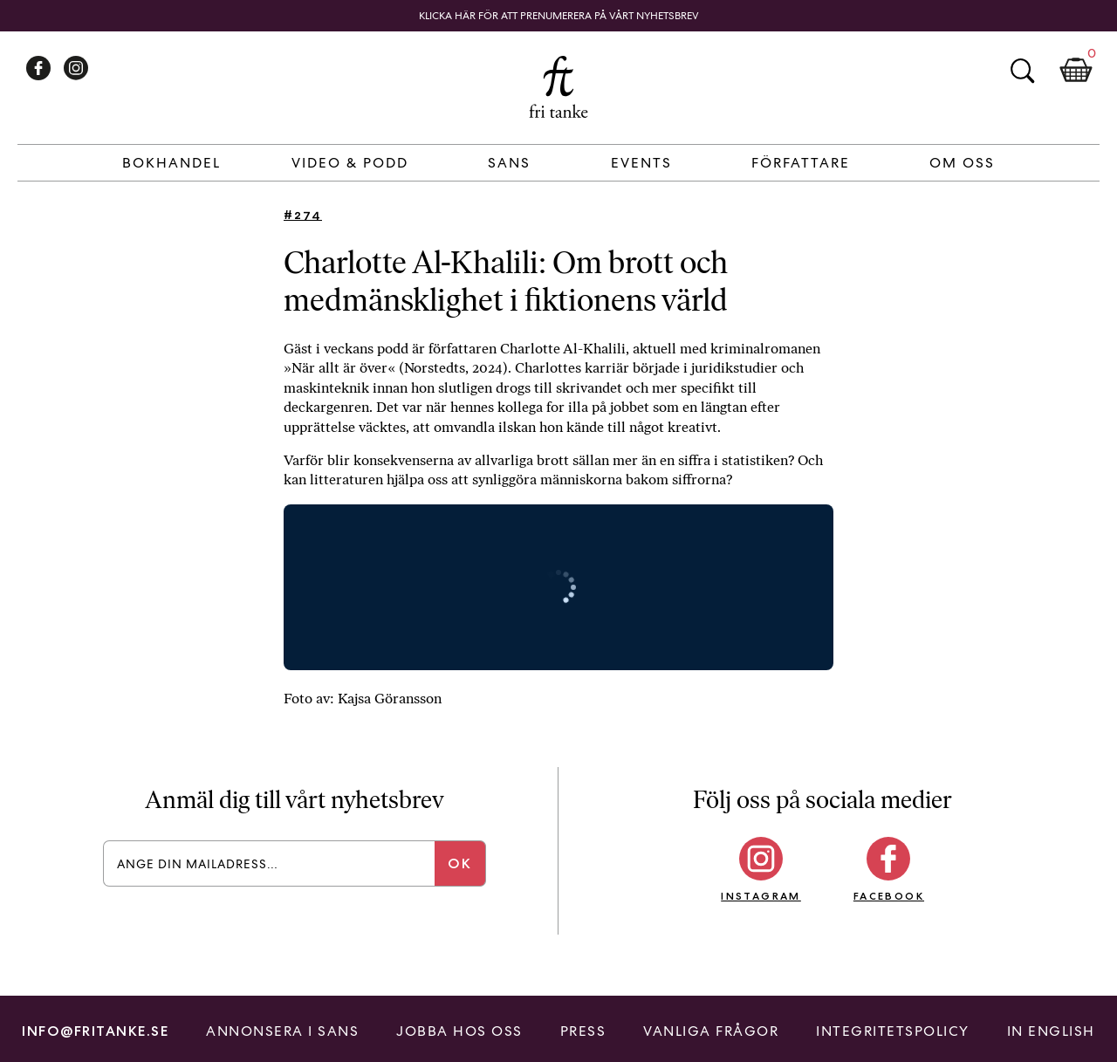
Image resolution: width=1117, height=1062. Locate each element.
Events (641, 163)
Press (583, 1031)
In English (1051, 1031)
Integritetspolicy (893, 1031)
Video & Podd (349, 163)
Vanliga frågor (710, 1031)
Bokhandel (171, 163)
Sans (509, 163)
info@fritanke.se (95, 1031)
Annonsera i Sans (282, 1031)
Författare (800, 163)
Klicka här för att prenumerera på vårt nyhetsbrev (559, 16)
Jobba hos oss (459, 1031)
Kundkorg (1076, 70)
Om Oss (962, 163)
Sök (1021, 70)
